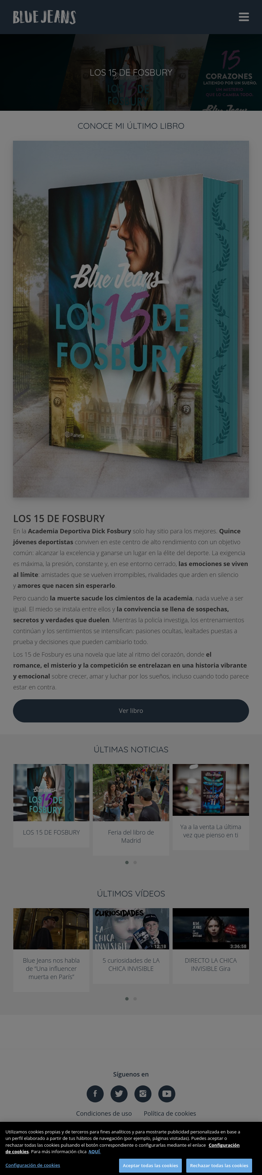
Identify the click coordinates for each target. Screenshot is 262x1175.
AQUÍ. (94, 1154)
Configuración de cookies (32, 1168)
